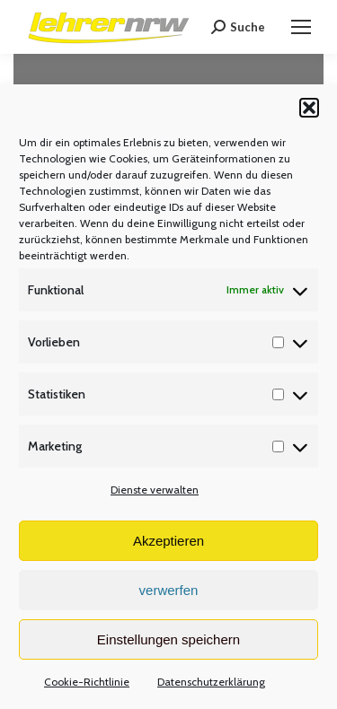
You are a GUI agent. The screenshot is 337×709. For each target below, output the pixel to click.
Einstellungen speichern (168, 639)
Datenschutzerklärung (211, 681)
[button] (309, 108)
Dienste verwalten (155, 489)
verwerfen (169, 590)
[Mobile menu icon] (301, 27)
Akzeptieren (168, 540)
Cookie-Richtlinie (86, 681)
